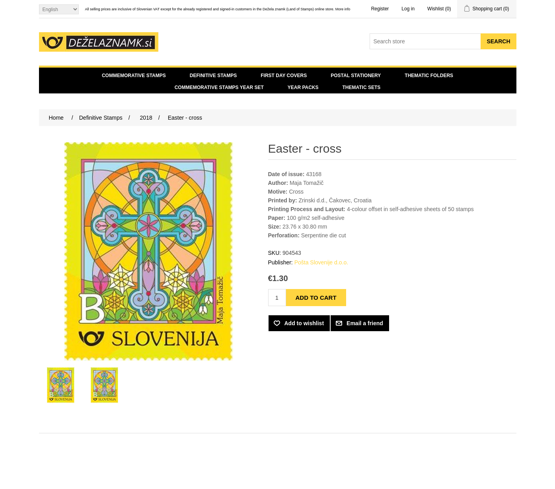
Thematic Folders (429, 75)
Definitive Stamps (213, 75)
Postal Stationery (356, 75)
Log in (408, 9)
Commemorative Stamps (134, 75)
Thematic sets (362, 87)
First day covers (284, 75)
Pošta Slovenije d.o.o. (321, 262)
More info (343, 9)
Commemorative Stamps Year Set (219, 87)
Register (380, 9)
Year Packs (303, 87)
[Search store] (425, 41)
